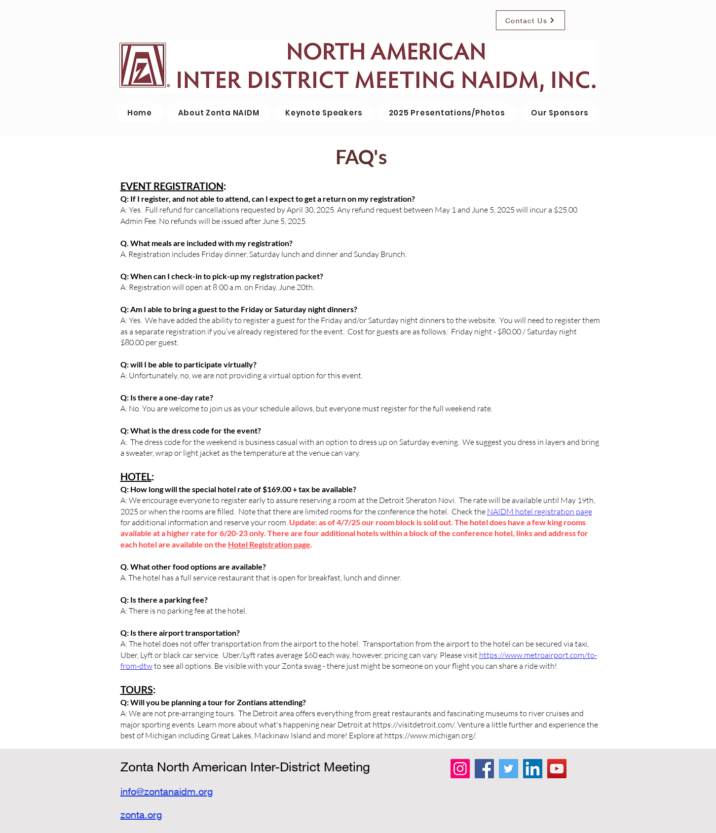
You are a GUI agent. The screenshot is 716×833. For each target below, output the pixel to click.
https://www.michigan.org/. (430, 735)
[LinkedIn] (532, 768)
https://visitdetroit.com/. (414, 724)
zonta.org (141, 814)
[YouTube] (556, 768)
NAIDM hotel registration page (539, 511)
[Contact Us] (530, 20)
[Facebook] (484, 768)
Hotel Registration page (269, 544)
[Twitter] (508, 768)
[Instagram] (460, 768)
